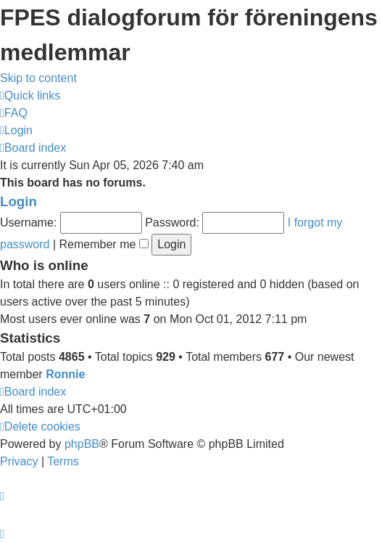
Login (18, 201)
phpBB (82, 444)
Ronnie (65, 374)
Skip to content (38, 78)
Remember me (104, 244)
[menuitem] (14, 113)
